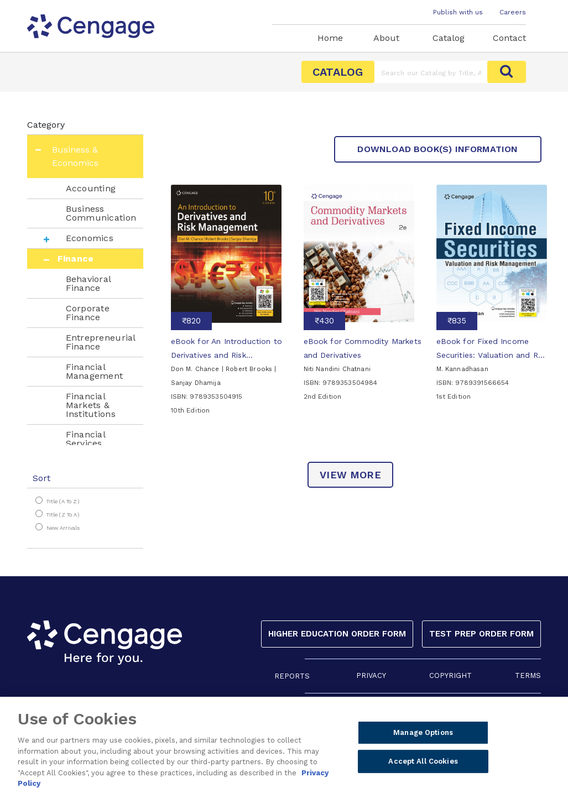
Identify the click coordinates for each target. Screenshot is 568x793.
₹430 (324, 321)
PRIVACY (371, 675)
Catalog (448, 38)
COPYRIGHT (450, 675)
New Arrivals (63, 528)
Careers (512, 12)
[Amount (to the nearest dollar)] (431, 72)
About (386, 38)
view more (350, 475)
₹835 (456, 321)
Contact (509, 38)
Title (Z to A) (62, 515)
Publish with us (458, 12)
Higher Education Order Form (337, 634)
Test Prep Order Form (481, 634)
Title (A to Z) (62, 501)
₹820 (191, 321)
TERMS (528, 675)
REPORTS (292, 676)
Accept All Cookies (422, 765)
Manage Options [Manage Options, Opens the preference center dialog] (423, 737)
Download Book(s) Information (437, 149)
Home (330, 38)
